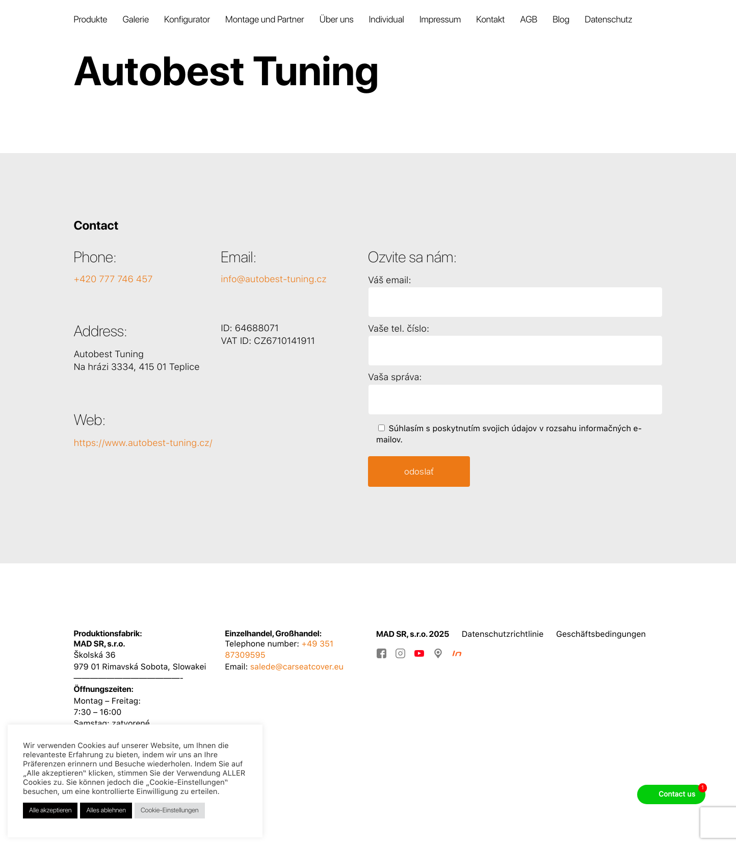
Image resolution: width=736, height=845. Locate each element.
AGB (528, 20)
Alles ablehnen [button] (105, 810)
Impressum (440, 20)
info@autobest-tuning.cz (274, 279)
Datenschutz (608, 20)
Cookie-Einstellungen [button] (170, 810)
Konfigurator (187, 20)
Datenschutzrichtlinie (503, 634)
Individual (386, 20)
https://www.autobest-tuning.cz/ (142, 443)
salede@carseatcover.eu (297, 667)
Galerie (135, 20)
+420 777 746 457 (112, 279)
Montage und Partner (264, 20)
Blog (561, 20)
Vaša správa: (395, 377)
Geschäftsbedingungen (601, 634)
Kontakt (490, 20)
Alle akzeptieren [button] (50, 810)
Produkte (90, 20)
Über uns (337, 20)
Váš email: (389, 280)
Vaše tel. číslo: (398, 329)
